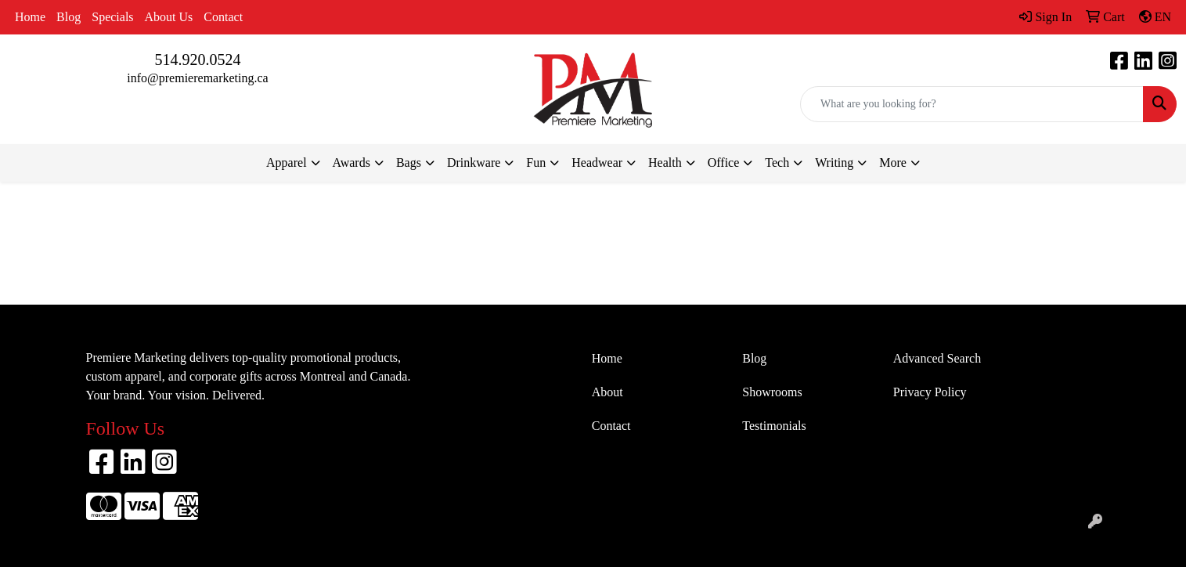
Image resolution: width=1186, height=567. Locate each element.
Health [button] (665, 162)
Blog (68, 16)
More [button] (893, 162)
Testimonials (774, 425)
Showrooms (772, 392)
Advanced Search (937, 358)
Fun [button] (536, 162)
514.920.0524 (198, 59)
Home (30, 16)
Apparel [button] (286, 162)
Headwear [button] (596, 162)
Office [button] (724, 162)
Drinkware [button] (473, 162)
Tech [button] (777, 162)
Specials (112, 16)
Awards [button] (351, 162)
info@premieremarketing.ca (197, 78)
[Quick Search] (972, 104)
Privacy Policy (930, 392)
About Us (169, 16)
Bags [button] (408, 162)
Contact (223, 16)
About (607, 392)
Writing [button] (834, 162)
